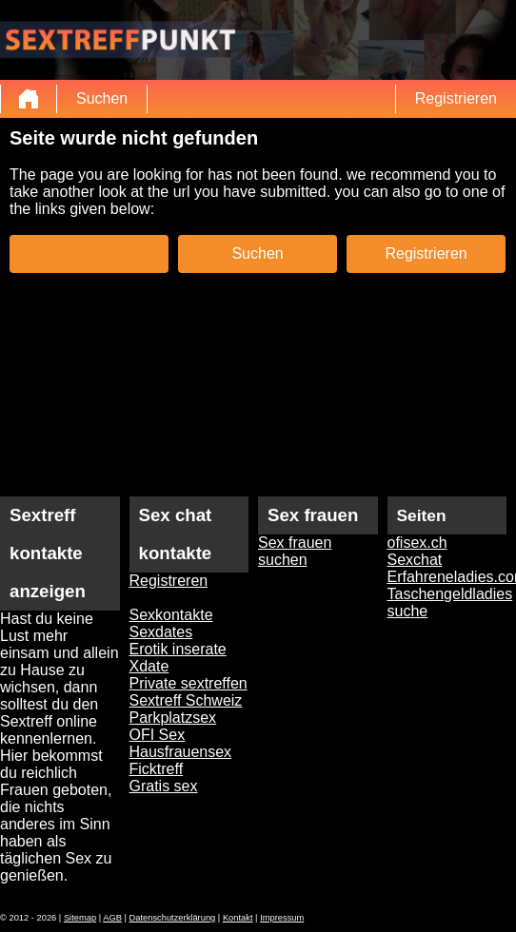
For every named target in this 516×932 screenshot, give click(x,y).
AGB (112, 917)
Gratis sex (163, 786)
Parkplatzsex (173, 717)
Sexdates (161, 632)
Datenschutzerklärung (172, 917)
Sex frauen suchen (294, 551)
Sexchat (415, 560)
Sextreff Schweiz (186, 700)
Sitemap (80, 917)
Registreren (168, 581)
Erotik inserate (178, 649)
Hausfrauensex (180, 752)
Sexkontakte (171, 615)
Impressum (282, 917)
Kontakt (238, 917)
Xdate (149, 666)
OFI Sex (157, 735)
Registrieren (456, 98)
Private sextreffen (188, 683)
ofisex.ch (417, 542)
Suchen (102, 98)
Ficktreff (156, 769)
